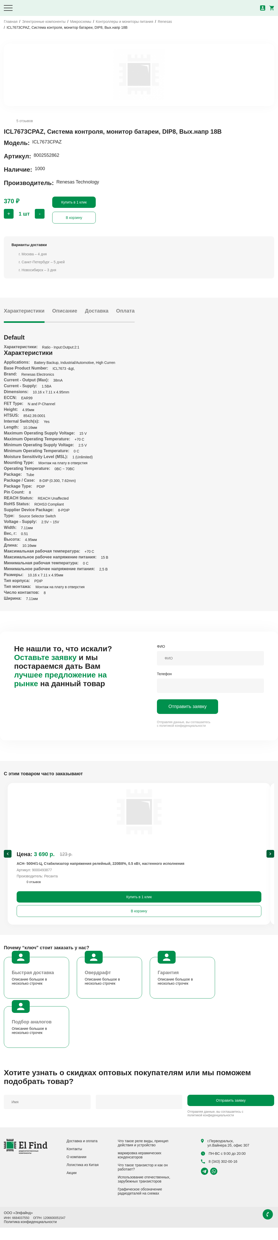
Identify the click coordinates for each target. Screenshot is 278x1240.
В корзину (74, 218)
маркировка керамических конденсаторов (139, 1167)
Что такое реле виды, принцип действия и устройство (143, 1155)
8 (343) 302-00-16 (219, 1174)
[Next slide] (270, 860)
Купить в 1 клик (74, 202)
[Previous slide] (8, 860)
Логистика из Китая (83, 1177)
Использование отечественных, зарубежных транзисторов (144, 1191)
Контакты (74, 1161)
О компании (76, 1169)
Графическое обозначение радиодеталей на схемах (140, 1203)
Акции (72, 1185)
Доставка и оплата (82, 1153)
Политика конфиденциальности (30, 1234)
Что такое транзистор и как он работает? (143, 1179)
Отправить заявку (187, 706)
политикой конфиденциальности (182, 726)
